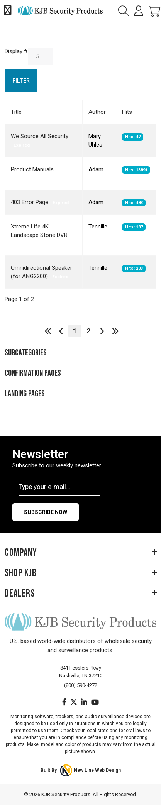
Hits (127, 111)
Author (97, 111)
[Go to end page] (115, 331)
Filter (21, 81)
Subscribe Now (45, 512)
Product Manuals (32, 169)
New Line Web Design (97, 770)
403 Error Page (30, 202)
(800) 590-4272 (80, 685)
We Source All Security (39, 136)
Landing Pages (25, 394)
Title (16, 111)
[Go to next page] (101, 331)
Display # (16, 51)
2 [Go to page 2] (88, 331)
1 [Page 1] (75, 331)
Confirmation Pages (33, 373)
